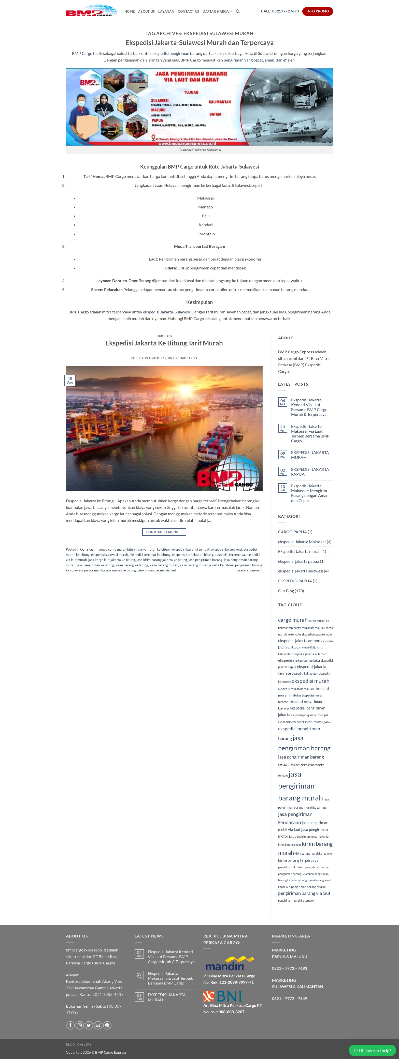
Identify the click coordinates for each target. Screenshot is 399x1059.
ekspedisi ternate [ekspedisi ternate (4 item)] (312, 721)
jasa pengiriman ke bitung (95, 565)
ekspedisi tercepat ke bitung (150, 555)
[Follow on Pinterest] (107, 1025)
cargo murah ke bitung (154, 549)
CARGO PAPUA (292, 531)
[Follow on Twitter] (89, 1025)
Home (129, 11)
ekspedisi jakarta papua (298, 561)
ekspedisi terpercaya (230, 555)
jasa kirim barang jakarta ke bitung (162, 560)
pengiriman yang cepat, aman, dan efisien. (259, 59)
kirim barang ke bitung (132, 565)
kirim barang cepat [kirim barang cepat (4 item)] (289, 844)
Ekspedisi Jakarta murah (299, 551)
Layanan (166, 11)
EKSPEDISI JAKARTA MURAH (310, 455)
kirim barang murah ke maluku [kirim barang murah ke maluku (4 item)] (313, 853)
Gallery (84, 1044)
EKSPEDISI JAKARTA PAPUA (310, 471)
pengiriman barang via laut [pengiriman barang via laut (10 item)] (304, 893)
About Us (146, 11)
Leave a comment (250, 570)
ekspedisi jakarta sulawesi (300, 570)
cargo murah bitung (122, 549)
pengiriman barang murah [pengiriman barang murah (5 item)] (308, 887)
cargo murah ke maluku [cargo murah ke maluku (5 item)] (309, 628)
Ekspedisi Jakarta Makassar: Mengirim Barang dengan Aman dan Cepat (310, 493)
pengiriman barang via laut (156, 570)
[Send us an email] (98, 1025)
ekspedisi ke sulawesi (226, 549)
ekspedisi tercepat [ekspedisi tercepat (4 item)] (289, 721)
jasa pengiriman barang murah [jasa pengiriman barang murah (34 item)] (300, 785)
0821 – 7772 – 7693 (289, 968)
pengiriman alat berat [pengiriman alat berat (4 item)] (291, 867)
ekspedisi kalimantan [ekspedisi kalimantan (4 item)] (305, 673)
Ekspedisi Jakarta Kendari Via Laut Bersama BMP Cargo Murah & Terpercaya (309, 407)
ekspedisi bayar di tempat (190, 549)
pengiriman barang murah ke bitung (110, 570)
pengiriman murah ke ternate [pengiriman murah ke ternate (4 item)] (296, 900)
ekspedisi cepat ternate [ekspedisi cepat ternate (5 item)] (317, 634)
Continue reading (164, 532)
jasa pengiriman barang (205, 560)
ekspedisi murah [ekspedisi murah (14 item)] (311, 680)
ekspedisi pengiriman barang (177, 53)
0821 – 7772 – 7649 (289, 998)
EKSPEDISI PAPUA (295, 580)
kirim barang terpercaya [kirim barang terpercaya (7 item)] (298, 860)
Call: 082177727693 (280, 11)
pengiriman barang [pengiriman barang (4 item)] (317, 867)
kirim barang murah (164, 565)
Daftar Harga (217, 11)
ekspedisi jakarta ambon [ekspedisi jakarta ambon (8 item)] (299, 640)
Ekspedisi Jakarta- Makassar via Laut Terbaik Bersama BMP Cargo (310, 433)
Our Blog (164, 336)
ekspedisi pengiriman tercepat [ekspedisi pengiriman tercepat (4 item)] (309, 715)
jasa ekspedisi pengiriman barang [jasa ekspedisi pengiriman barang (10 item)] (305, 729)
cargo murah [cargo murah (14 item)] (293, 619)
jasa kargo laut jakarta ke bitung (111, 560)
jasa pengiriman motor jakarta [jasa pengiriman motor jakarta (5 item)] (309, 836)
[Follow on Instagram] (80, 1025)
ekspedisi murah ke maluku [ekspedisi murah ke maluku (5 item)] (296, 689)
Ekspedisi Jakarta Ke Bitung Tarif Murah (164, 343)
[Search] (238, 11)
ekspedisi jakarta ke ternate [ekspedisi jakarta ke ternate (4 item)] (310, 654)
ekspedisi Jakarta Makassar (302, 541)
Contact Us (188, 11)
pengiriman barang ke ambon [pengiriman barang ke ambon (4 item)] (296, 873)
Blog (70, 1044)
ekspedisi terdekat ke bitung (192, 555)
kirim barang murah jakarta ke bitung (207, 565)
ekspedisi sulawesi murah (109, 555)
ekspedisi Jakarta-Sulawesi (166, 311)
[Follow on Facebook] (70, 1025)
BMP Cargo (82, 53)
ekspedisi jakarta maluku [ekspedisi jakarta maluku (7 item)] (299, 660)
